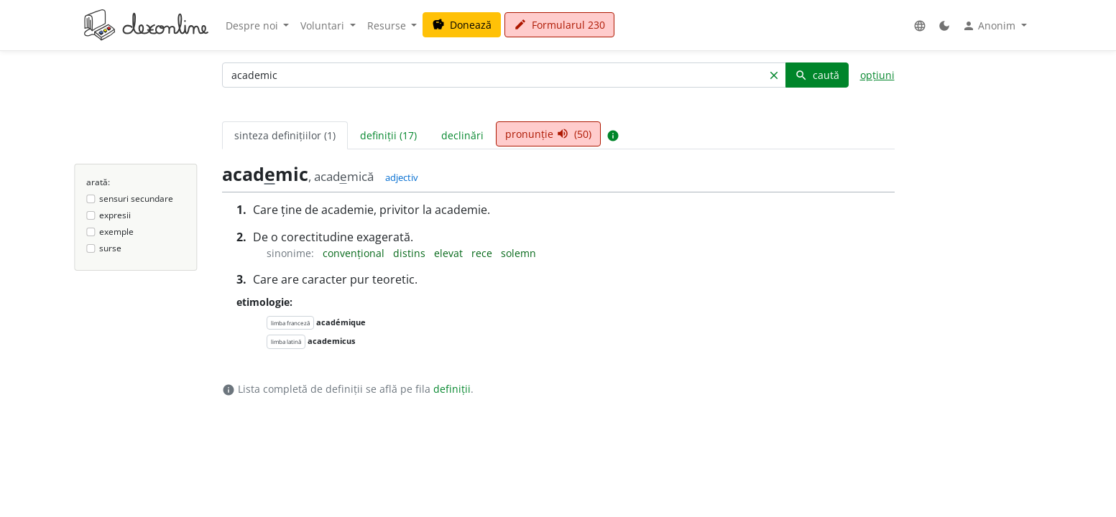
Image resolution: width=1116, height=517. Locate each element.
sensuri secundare (136, 198)
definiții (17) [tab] (388, 135)
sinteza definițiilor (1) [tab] (285, 135)
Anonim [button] (990, 26)
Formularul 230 (559, 25)
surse (110, 248)
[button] (920, 25)
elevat (450, 253)
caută (817, 75)
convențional (355, 253)
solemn (518, 253)
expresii (115, 215)
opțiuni (877, 75)
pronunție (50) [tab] (548, 134)
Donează (462, 25)
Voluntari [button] (323, 25)
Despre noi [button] (253, 25)
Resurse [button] (388, 25)
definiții (452, 389)
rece (483, 253)
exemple (116, 231)
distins (410, 253)
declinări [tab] (462, 135)
